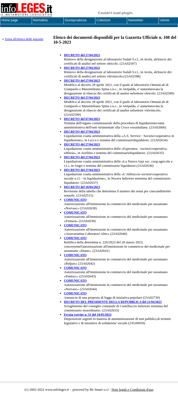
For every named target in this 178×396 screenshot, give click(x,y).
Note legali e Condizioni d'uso (132, 389)
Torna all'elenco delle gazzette (24, 39)
